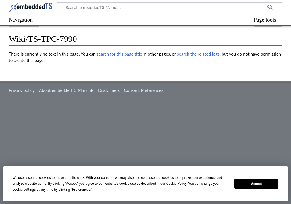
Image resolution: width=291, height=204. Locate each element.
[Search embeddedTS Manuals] (169, 7)
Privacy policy (21, 90)
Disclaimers (109, 90)
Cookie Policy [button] (176, 184)
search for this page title (119, 53)
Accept (256, 184)
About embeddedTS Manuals (66, 90)
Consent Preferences (143, 90)
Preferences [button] (81, 190)
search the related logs (198, 53)
